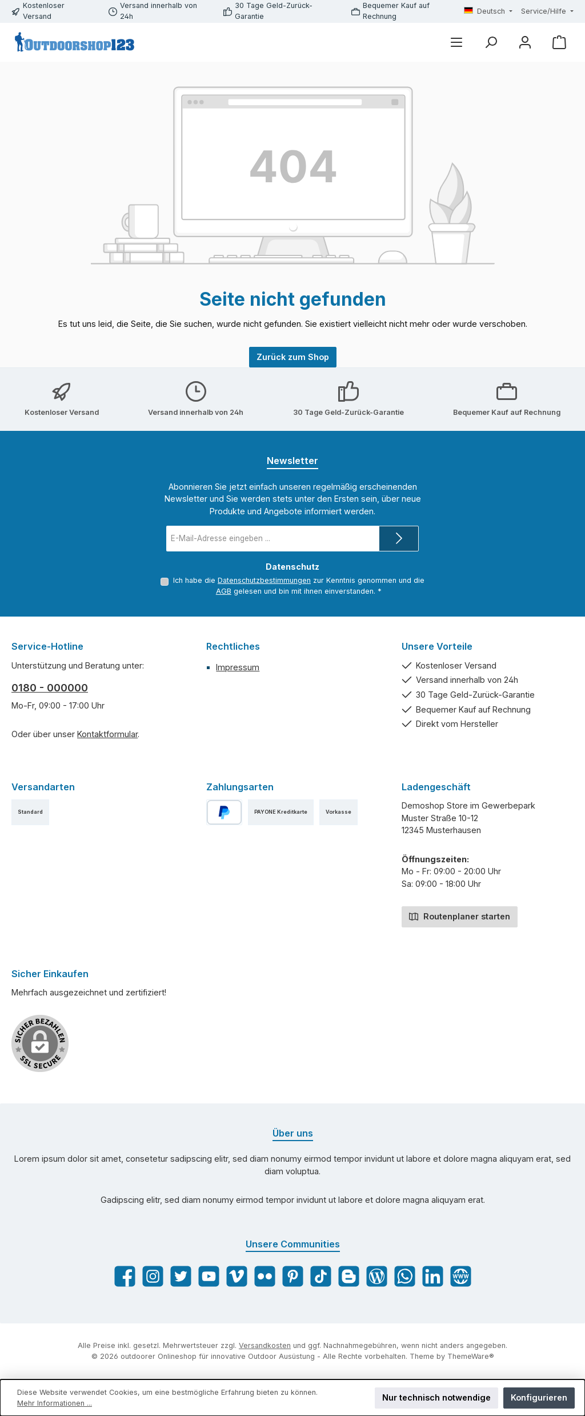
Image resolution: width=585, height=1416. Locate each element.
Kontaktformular (107, 734)
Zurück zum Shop (293, 357)
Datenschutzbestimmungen (264, 580)
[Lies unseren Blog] (377, 1276)
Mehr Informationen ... (54, 1403)
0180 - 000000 (49, 688)
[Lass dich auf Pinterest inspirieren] (293, 1276)
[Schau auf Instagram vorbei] (153, 1276)
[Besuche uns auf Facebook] (125, 1276)
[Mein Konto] (525, 42)
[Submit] (399, 538)
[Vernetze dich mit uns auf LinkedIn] (433, 1276)
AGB (223, 591)
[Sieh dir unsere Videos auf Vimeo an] (237, 1276)
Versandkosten (265, 1345)
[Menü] (456, 42)
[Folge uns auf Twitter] (181, 1276)
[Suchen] (490, 42)
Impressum (237, 667)
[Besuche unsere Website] (461, 1276)
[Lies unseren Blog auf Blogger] (349, 1276)
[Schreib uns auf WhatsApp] (405, 1276)
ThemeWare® (470, 1356)
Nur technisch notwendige (436, 1397)
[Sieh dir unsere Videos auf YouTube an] (209, 1276)
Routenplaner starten (459, 915)
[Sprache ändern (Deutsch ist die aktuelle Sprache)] (488, 12)
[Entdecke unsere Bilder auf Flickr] (265, 1276)
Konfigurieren (539, 1397)
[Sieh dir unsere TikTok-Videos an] (321, 1276)
